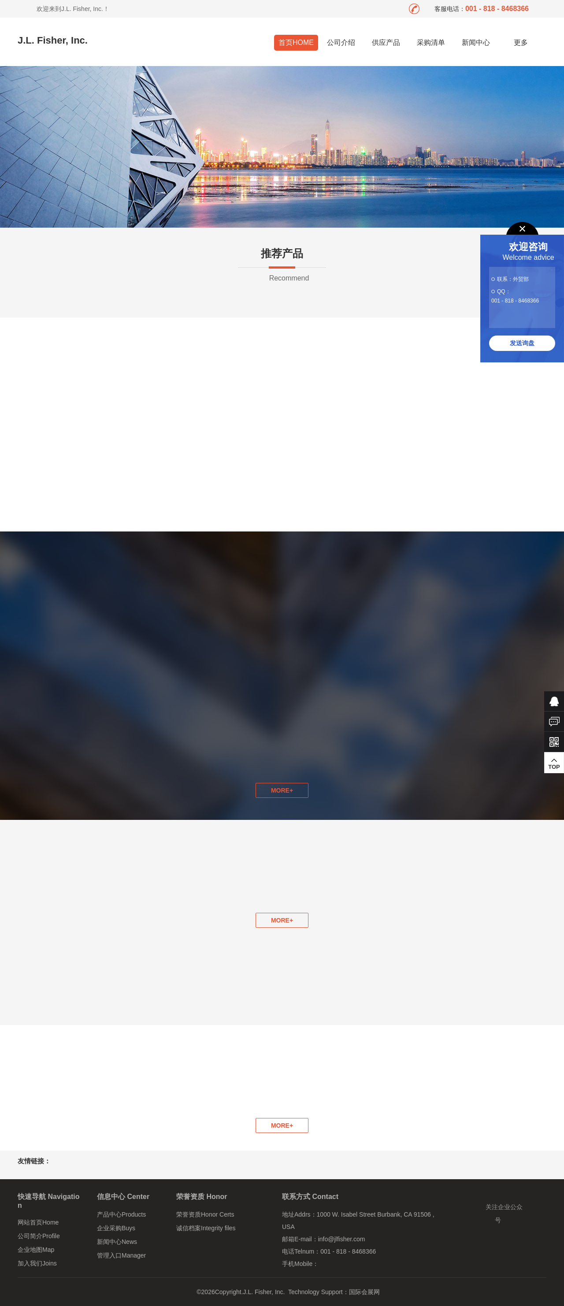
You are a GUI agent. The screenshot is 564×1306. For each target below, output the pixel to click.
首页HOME (296, 42)
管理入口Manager (121, 1255)
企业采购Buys (116, 1228)
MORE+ (282, 920)
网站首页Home (38, 1222)
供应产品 (386, 42)
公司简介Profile (39, 1236)
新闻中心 (476, 42)
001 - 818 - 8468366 (515, 301)
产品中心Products (121, 1214)
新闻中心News (117, 1241)
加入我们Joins (37, 1263)
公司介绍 (341, 42)
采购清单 (431, 42)
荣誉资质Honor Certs (205, 1214)
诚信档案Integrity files (206, 1228)
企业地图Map (36, 1249)
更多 (521, 42)
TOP (554, 764)
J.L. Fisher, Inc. (53, 40)
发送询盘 (522, 343)
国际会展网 (364, 1291)
